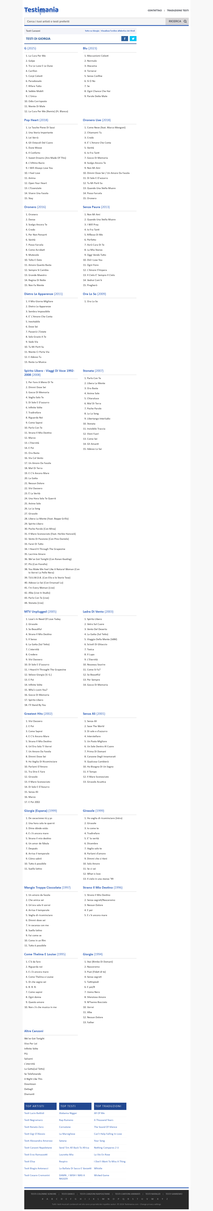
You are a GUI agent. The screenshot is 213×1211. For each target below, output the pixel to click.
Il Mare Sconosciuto (39, 782)
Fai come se (34, 935)
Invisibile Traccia (96, 429)
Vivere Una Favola (38, 193)
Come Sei (92, 439)
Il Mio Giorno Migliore (40, 301)
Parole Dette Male (97, 96)
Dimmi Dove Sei (37, 387)
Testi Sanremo (174, 1194)
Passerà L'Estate (37, 332)
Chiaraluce (93, 398)
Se (88, 86)
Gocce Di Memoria (97, 158)
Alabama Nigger (68, 1113)
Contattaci (155, 10)
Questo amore (36, 1002)
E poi (90, 910)
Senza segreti (94, 977)
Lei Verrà (33, 137)
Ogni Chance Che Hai (98, 91)
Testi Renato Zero (33, 1127)
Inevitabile (34, 321)
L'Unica (32, 96)
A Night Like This (33, 1079)
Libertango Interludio (98, 418)
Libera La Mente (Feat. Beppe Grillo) (48, 518)
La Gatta (33, 478)
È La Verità (34, 493)
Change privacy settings (150, 1204)
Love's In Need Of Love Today (44, 619)
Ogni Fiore (93, 265)
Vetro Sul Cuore (95, 624)
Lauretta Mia (66, 1154)
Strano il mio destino (39, 838)
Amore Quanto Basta (39, 265)
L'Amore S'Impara (97, 270)
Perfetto (91, 240)
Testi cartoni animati (127, 1194)
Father (90, 1022)
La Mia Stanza (94, 250)
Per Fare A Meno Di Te (40, 382)
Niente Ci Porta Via (38, 352)
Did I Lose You (94, 260)
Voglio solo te (94, 848)
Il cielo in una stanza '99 (100, 879)
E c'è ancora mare (38, 833)
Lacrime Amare (36, 554)
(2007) (93, 371)
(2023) (90, 48)
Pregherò (92, 285)
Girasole (33, 513)
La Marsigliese (67, 1134)
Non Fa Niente (36, 285)
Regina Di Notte (37, 280)
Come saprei (35, 992)
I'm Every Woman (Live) (41, 588)
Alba (89, 1012)
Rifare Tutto (34, 86)
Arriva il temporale (38, 853)
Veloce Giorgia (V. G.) (40, 674)
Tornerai (91, 71)
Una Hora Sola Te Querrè (42, 498)
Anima (32, 178)
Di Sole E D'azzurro (97, 178)
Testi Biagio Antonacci (36, 1168)
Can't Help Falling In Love (108, 1134)
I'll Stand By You (37, 705)
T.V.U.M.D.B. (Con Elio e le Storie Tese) (49, 577)
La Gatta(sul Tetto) (34, 1069)
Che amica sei (36, 900)
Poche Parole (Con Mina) (42, 529)
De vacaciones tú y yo (40, 818)
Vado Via (33, 342)
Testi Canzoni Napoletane (38, 1147)
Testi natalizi (152, 1194)
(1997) (47, 887)
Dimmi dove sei (36, 920)
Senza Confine (94, 76)
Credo (90, 137)
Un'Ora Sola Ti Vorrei (40, 746)
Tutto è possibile (37, 863)
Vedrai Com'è (94, 280)
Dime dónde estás (38, 828)
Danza (31, 219)
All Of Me (99, 1113)
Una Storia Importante (40, 132)
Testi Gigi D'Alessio (34, 1134)
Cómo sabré (35, 858)
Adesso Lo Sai (94, 449)
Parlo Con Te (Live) (38, 598)
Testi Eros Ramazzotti (36, 1154)
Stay (30, 198)
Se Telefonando (32, 1074)
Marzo (32, 438)
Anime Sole (34, 503)
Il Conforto (34, 153)
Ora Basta (33, 453)
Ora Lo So (92, 301)
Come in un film (37, 940)
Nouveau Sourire (96, 664)
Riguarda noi (35, 967)
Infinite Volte (35, 407)
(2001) (94, 714)
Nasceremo (93, 967)
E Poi (31, 448)
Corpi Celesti (35, 76)
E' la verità (93, 838)
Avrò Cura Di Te (95, 245)
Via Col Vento (35, 458)
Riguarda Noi (35, 417)
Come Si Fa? (93, 669)
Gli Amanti (93, 444)
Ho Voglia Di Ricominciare (42, 761)
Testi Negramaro (33, 1120)
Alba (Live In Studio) (39, 593)
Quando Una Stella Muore (101, 188)
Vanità (90, 148)
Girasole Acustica (96, 782)
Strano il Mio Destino (98, 895)
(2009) (94, 294)
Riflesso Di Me (95, 234)
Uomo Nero (93, 992)
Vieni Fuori (93, 434)
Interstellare (94, 736)
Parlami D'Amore (38, 766)
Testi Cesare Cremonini (37, 1175)
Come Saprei (35, 422)
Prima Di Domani (96, 751)
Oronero (91, 198)
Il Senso (32, 639)
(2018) (36, 120)
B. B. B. (32, 987)
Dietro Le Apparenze (39, 306)
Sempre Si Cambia (38, 270)
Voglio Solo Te (36, 397)
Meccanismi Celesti (98, 56)
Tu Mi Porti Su (94, 183)
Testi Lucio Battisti (34, 1113)
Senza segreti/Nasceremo (101, 900)
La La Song (34, 508)
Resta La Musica (37, 362)
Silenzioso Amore (96, 997)
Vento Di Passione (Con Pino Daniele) (48, 539)
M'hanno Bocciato (97, 1002)
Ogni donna (34, 997)
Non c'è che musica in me (42, 1007)
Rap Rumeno (66, 1120)
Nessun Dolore (36, 483)
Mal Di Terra (35, 468)
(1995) (45, 954)
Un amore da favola (39, 895)
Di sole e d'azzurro (97, 731)
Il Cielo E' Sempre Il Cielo (101, 275)
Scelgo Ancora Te (96, 163)
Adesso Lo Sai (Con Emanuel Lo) (45, 582)
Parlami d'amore (96, 853)
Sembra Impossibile (39, 311)
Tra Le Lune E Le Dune (40, 66)
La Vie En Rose (102, 1154)
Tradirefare (34, 412)
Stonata (91, 423)
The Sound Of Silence (105, 1127)
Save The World (95, 726)
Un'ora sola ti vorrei (39, 905)
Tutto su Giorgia (92, 31)
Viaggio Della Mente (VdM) (102, 639)
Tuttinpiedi (93, 982)
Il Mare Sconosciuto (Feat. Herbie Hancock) (52, 534)
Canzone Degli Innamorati (101, 756)
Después (33, 848)
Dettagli (28, 1089)
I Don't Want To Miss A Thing (110, 1161)
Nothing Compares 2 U (106, 1147)
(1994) (93, 954)
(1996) (103, 887)
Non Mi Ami (93, 168)
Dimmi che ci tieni (97, 858)
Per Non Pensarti (37, 234)
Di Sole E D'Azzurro (38, 787)
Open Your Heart (37, 183)
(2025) (30, 48)
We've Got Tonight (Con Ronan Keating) (50, 559)
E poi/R (91, 987)
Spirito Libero (35, 524)
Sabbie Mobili (35, 91)
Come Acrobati (36, 250)
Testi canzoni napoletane (95, 1194)
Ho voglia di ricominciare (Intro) (104, 818)
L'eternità (33, 649)
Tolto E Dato (35, 260)
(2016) (35, 207)
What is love (94, 874)
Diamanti (29, 1094)
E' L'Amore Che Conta (99, 142)
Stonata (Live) (35, 603)
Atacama (92, 66)
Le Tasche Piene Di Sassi (41, 127)
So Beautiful (35, 629)
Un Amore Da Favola (39, 463)
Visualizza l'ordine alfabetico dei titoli (118, 31)
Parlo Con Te (35, 428)
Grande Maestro (37, 275)
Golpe (31, 61)
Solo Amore (93, 863)
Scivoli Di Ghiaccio (97, 644)
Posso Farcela (94, 193)
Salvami (28, 1059)
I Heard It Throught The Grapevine (47, 669)
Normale (92, 61)
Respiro (63, 1161)
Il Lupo (90, 654)
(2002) (38, 714)
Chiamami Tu (94, 132)
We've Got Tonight (34, 1038)
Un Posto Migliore (97, 741)
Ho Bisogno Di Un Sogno (100, 766)
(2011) (43, 294)
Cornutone (65, 1127)
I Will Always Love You (40, 168)
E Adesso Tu (34, 357)
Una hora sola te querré (41, 823)
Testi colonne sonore (43, 1194)
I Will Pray (92, 224)
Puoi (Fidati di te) (96, 972)
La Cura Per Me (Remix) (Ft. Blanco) (48, 111)
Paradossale (35, 81)
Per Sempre (93, 680)
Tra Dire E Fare (36, 771)
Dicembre (92, 843)
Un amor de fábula (38, 843)
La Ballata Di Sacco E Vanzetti (75, 1168)
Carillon (32, 71)
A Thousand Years (103, 1120)
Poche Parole (94, 408)
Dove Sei (33, 326)
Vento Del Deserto (97, 629)
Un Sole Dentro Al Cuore (100, 746)
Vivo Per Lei (30, 1043)
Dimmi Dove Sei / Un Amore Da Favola (108, 173)
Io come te (93, 828)
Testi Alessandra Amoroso (38, 1141)
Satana (63, 1141)
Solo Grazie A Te (37, 337)
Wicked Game (101, 1175)
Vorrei (90, 1007)
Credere (32, 654)
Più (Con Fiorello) (37, 564)
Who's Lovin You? (37, 690)
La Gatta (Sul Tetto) (39, 644)
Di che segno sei (37, 982)
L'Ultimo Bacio (36, 163)
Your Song (99, 1141)
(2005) (40, 612)
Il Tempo (92, 771)
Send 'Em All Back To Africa (74, 1147)
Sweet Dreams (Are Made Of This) (47, 158)
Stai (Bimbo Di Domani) (100, 962)
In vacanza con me (38, 925)
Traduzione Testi (178, 10)
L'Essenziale (34, 188)
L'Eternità (33, 443)
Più (26, 1053)
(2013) (96, 207)
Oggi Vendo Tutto (96, 255)
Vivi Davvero (35, 488)
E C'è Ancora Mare (38, 473)
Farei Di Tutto (35, 544)
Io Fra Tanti (93, 153)
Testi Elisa (29, 1161)
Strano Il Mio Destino (40, 433)
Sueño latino (35, 869)
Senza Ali (33, 792)
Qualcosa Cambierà (98, 761)
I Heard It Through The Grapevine (46, 549)
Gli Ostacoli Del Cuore (40, 142)
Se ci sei (91, 869)
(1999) (40, 811)
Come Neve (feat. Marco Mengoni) (106, 127)
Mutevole (33, 255)
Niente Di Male (36, 106)
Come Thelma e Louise (40, 977)
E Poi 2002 (34, 802)
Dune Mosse (35, 148)
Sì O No (91, 81)
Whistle (98, 1168)
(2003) (98, 612)
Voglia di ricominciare (40, 915)
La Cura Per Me (37, 56)
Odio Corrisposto (37, 101)
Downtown (30, 1084)
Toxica (90, 649)
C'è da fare (34, 962)
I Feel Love (34, 173)
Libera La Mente (96, 383)
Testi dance (68, 1194)
